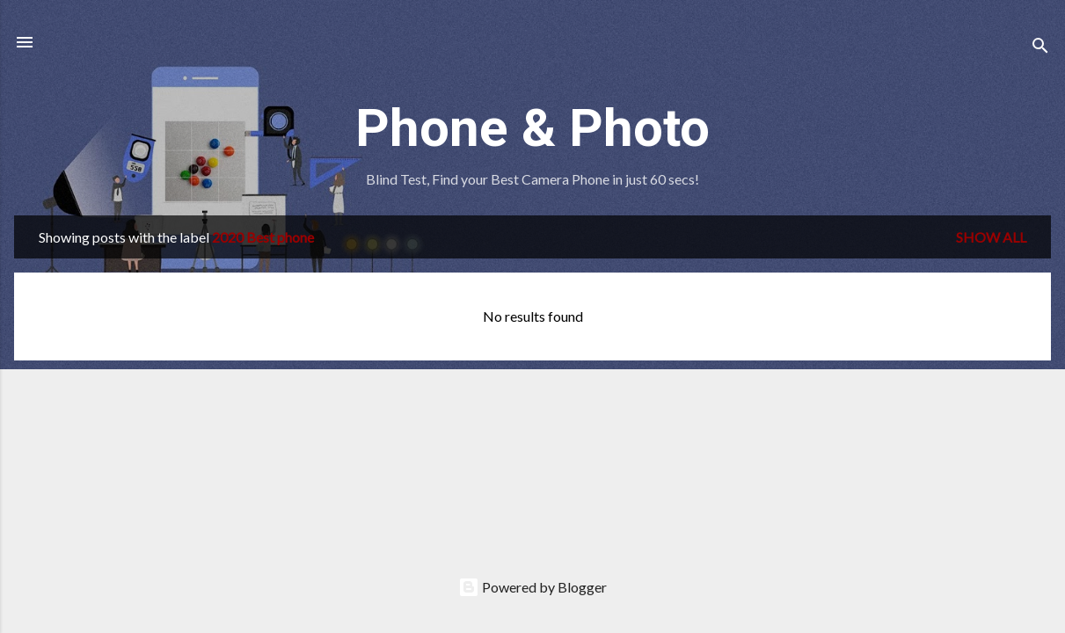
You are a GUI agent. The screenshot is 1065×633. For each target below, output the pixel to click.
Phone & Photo (532, 128)
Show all (991, 237)
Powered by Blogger (532, 586)
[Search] (1040, 48)
